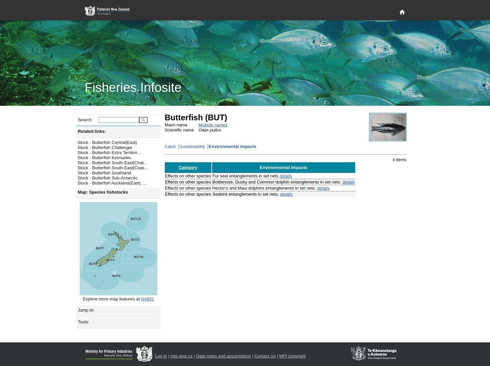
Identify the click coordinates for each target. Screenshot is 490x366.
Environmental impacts (232, 146)
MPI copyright (292, 356)
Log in (161, 356)
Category (188, 167)
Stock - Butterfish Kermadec (104, 157)
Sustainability (192, 146)
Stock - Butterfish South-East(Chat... (112, 162)
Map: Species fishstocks (103, 192)
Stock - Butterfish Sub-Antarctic (108, 177)
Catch (170, 146)
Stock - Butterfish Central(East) (107, 142)
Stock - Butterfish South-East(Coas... (113, 167)
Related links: (92, 131)
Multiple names (213, 124)
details (286, 175)
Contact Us (265, 356)
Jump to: (86, 310)
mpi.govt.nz (181, 356)
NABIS (147, 298)
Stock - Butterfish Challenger (105, 147)
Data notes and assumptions (223, 356)
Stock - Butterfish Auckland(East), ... (112, 183)
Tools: (83, 321)
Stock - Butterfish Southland (104, 172)
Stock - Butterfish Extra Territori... (109, 152)
